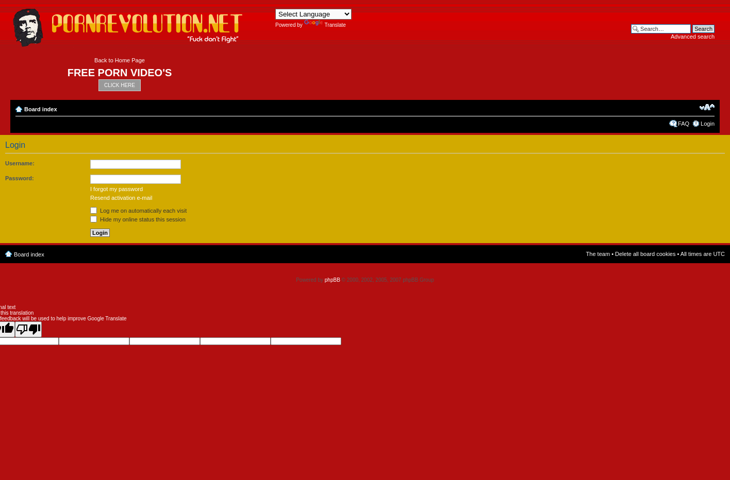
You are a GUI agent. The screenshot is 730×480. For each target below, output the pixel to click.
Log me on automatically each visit (138, 211)
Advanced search (693, 36)
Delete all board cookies (645, 254)
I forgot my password (116, 189)
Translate (325, 25)
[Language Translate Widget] (313, 14)
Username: (20, 163)
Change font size (707, 107)
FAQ (683, 124)
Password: (19, 178)
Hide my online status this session (138, 219)
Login (708, 124)
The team (598, 254)
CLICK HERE (119, 85)
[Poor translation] (28, 329)
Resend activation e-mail (121, 198)
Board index (40, 109)
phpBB (332, 280)
